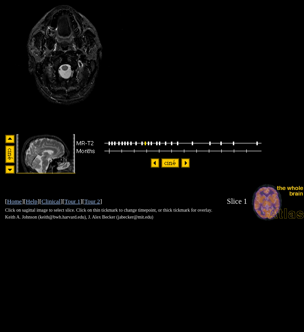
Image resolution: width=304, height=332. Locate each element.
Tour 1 (72, 201)
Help (31, 201)
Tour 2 (92, 201)
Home (14, 201)
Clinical (51, 201)
